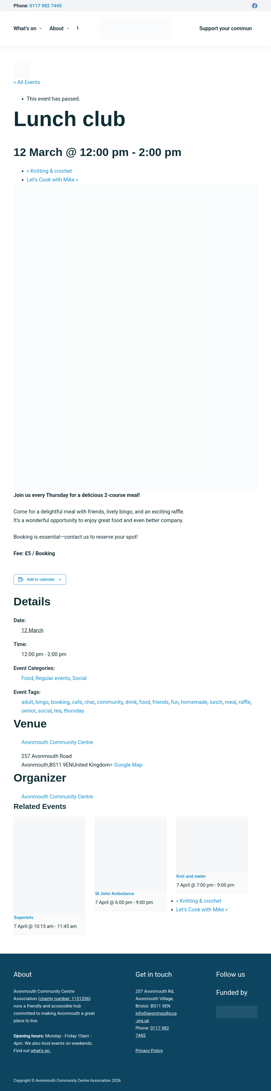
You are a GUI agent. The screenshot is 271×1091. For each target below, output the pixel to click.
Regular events (52, 678)
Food (27, 678)
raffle (245, 702)
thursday (74, 711)
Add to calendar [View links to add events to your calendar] (41, 579)
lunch (216, 702)
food (144, 702)
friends (160, 702)
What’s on (29, 28)
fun (175, 702)
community (110, 702)
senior (29, 711)
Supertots (24, 917)
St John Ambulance (114, 893)
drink (131, 702)
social (45, 711)
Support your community (228, 28)
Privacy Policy (149, 1050)
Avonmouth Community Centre (57, 742)
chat (90, 702)
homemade (194, 702)
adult (27, 702)
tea (57, 711)
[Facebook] (254, 5)
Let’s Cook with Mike (53, 179)
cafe (77, 702)
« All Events (27, 82)
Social (79, 678)
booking (60, 702)
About (60, 28)
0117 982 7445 (46, 5)
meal (230, 702)
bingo (42, 702)
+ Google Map (126, 765)
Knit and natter (191, 876)
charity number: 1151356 (64, 998)
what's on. (41, 1050)
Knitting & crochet (49, 171)
